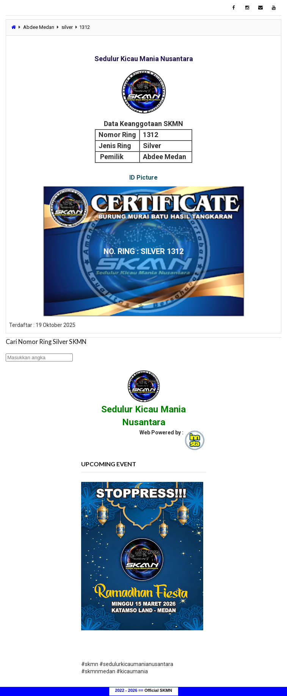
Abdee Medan (38, 27)
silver (67, 27)
